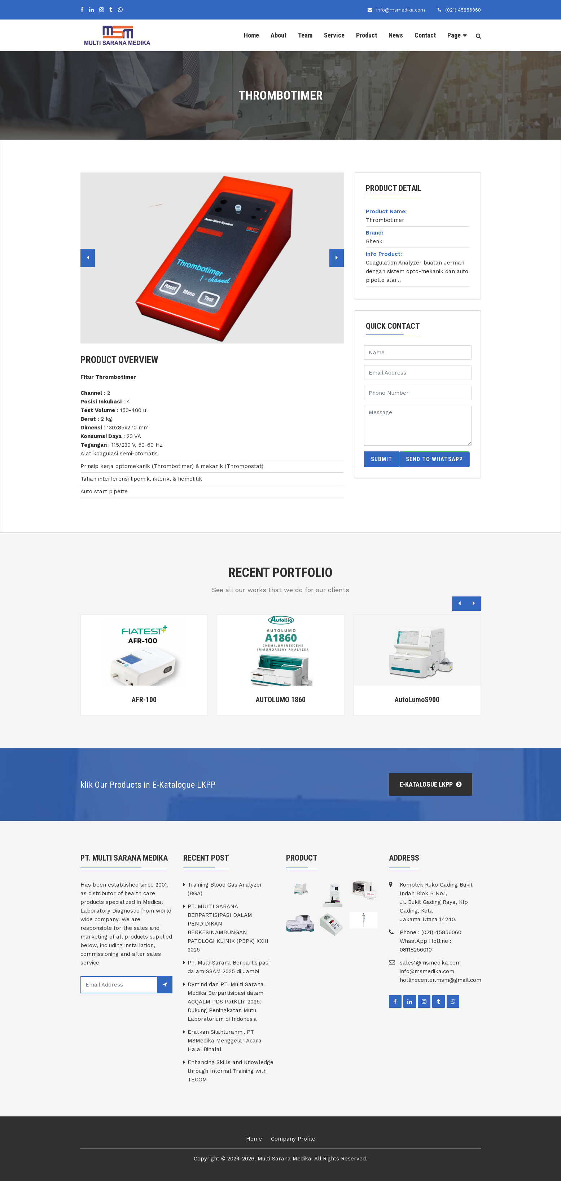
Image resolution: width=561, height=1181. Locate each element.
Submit (381, 459)
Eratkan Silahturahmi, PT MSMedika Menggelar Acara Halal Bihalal (225, 1041)
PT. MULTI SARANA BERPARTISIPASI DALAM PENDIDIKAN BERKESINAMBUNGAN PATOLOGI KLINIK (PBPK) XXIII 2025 (228, 928)
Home (251, 35)
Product (366, 35)
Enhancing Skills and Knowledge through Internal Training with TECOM (230, 1071)
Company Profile (293, 1139)
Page (454, 35)
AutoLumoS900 (417, 699)
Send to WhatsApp (434, 459)
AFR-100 (144, 699)
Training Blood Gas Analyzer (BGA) (225, 889)
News (396, 35)
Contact (425, 35)
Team (305, 35)
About (278, 35)
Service (334, 35)
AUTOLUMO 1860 (281, 699)
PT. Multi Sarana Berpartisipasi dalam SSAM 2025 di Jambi (228, 967)
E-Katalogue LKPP (430, 784)
